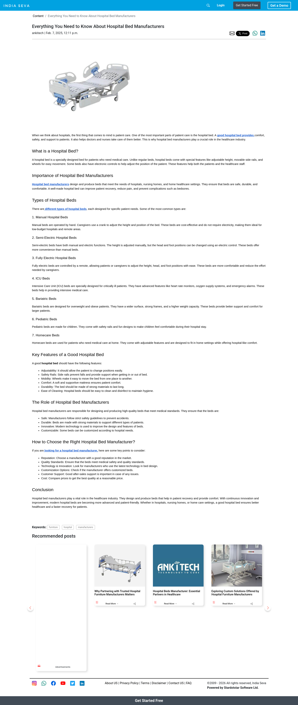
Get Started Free (247, 5)
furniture (53, 527)
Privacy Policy (129, 683)
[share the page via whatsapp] (255, 33)
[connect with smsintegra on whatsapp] (46, 685)
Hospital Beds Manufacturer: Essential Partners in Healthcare (176, 593)
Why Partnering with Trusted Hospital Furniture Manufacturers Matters (117, 593)
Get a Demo (279, 5)
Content (38, 16)
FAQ (189, 683)
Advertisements (62, 667)
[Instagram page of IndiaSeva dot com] (36, 685)
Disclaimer (159, 683)
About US (111, 683)
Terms (145, 683)
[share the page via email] (232, 33)
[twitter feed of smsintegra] (75, 685)
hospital (68, 527)
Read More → (112, 603)
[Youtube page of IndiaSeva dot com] (65, 685)
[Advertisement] (61, 601)
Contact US (176, 683)
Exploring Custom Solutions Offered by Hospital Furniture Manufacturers (235, 593)
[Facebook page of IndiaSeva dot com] (56, 685)
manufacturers (85, 527)
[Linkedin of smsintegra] (84, 685)
